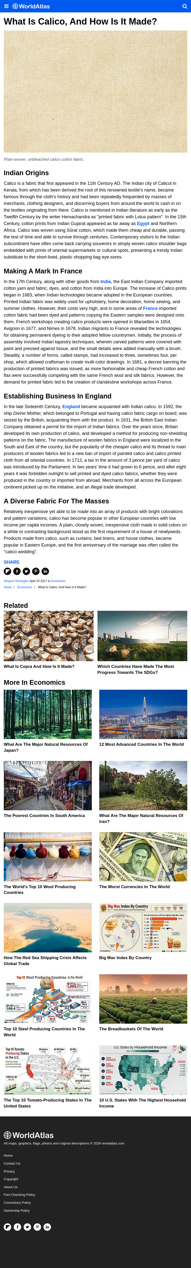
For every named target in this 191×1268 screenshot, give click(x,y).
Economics (58, 581)
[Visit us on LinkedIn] (47, 1227)
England (71, 406)
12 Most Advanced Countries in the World (141, 744)
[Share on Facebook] (17, 571)
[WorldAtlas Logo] (32, 6)
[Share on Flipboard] (7, 571)
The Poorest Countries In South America (44, 815)
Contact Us (12, 1163)
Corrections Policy (17, 1202)
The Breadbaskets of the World (131, 1029)
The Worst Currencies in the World (134, 886)
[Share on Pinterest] (36, 571)
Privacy (9, 1171)
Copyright (11, 1179)
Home (8, 1155)
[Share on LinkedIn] (45, 571)
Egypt (143, 223)
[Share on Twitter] (26, 571)
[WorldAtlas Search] (184, 6)
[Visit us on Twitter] (27, 1227)
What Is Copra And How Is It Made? (39, 666)
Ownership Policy (17, 1210)
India (105, 281)
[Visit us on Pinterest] (37, 1227)
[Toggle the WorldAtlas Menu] (6, 6)
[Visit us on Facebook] (17, 1227)
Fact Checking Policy (19, 1195)
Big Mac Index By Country (125, 957)
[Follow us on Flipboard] (7, 1227)
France (150, 308)
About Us (11, 1187)
